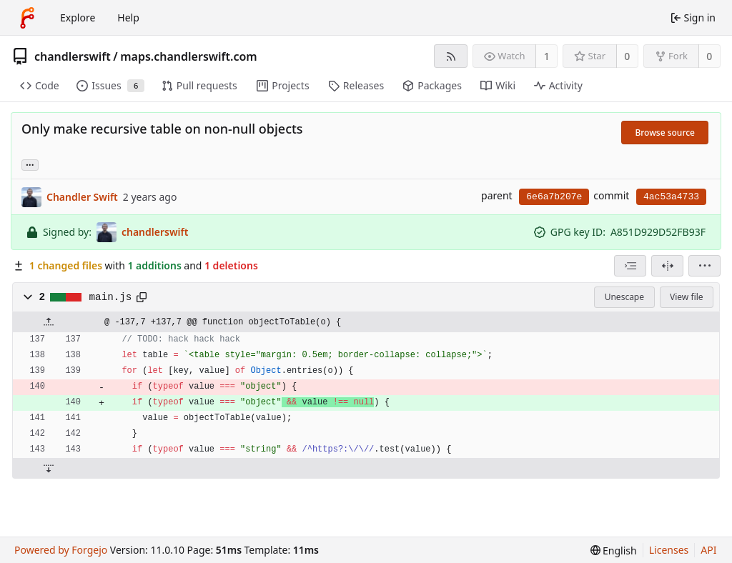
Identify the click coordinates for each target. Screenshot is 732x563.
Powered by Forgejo (60, 550)
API (708, 550)
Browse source (665, 132)
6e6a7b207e (554, 196)
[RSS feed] (451, 56)
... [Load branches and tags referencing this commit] (30, 164)
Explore (77, 17)
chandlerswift (72, 56)
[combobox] (630, 265)
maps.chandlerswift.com (188, 56)
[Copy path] (142, 297)
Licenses (669, 550)
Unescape (624, 297)
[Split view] (667, 265)
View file (686, 297)
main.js (110, 297)
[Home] (27, 18)
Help (128, 17)
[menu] (704, 265)
